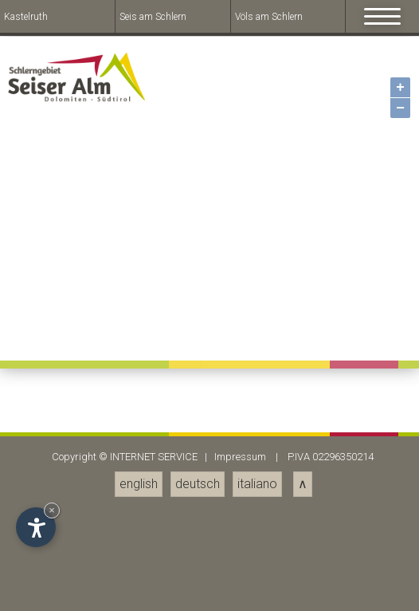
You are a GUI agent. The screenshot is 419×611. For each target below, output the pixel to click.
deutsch (197, 483)
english (138, 483)
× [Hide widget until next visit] (52, 510)
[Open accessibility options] (36, 527)
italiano (257, 483)
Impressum (240, 457)
